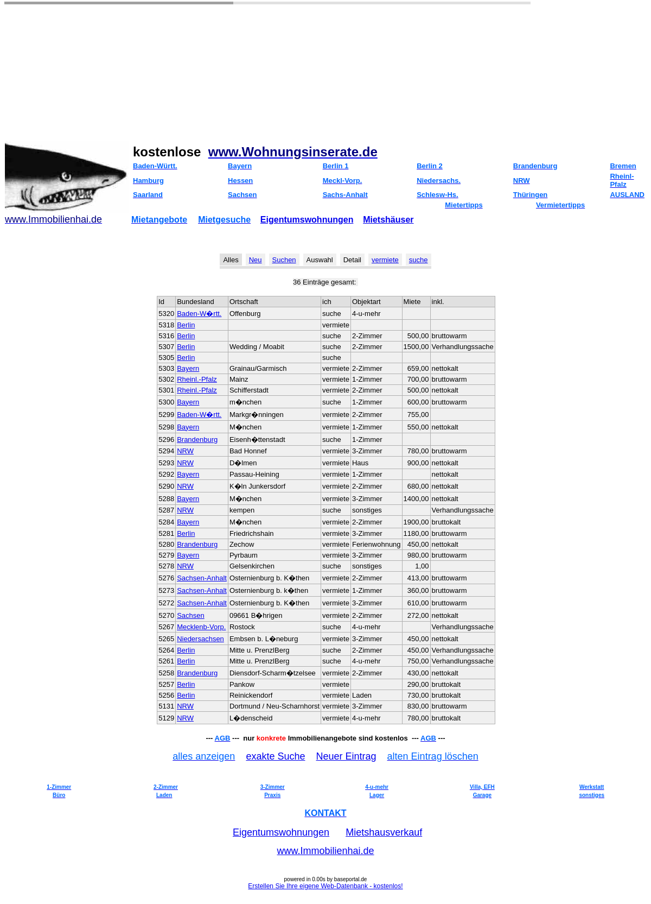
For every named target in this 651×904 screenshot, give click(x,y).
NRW (185, 451)
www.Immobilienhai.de (325, 850)
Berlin (186, 325)
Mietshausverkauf (384, 832)
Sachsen (191, 615)
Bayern (188, 368)
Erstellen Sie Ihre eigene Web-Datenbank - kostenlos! (325, 886)
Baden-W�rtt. (199, 313)
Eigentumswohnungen (307, 219)
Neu (255, 260)
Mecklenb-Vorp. (201, 627)
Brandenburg (197, 439)
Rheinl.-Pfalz (197, 379)
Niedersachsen (200, 639)
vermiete (385, 260)
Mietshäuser (388, 219)
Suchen (284, 260)
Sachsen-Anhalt (202, 578)
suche (418, 260)
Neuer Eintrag (346, 756)
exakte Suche (275, 756)
